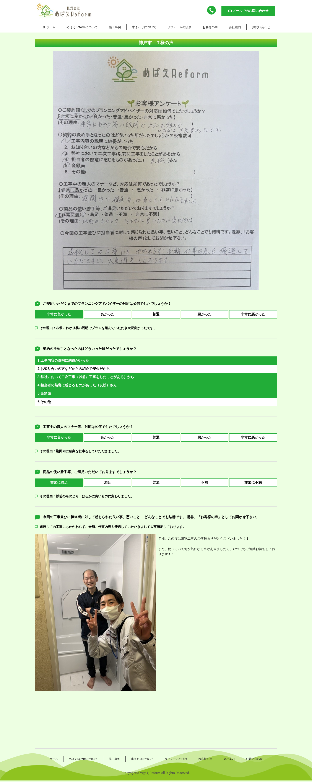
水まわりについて (144, 27)
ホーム (50, 27)
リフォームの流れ (179, 27)
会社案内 (235, 27)
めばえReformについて (82, 27)
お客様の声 (210, 27)
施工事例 (115, 27)
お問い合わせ (261, 27)
